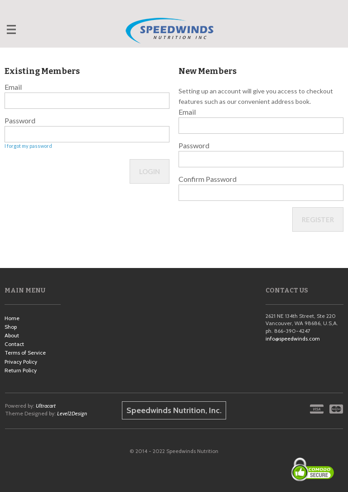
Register (318, 219)
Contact (14, 344)
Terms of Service (25, 352)
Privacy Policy (21, 361)
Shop (11, 326)
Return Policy (21, 370)
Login (149, 171)
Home (12, 318)
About (12, 335)
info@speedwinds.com (293, 338)
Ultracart (46, 405)
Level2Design (72, 413)
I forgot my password (28, 146)
